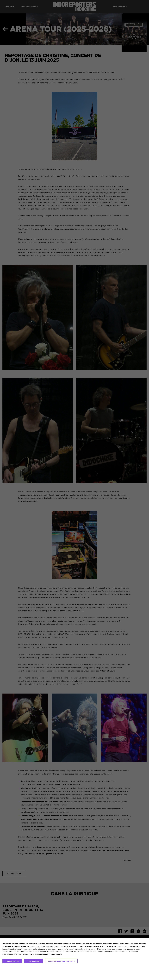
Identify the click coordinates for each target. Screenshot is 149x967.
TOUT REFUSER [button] (33, 961)
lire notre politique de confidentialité (46, 954)
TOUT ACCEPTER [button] (12, 961)
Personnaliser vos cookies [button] (60, 961)
